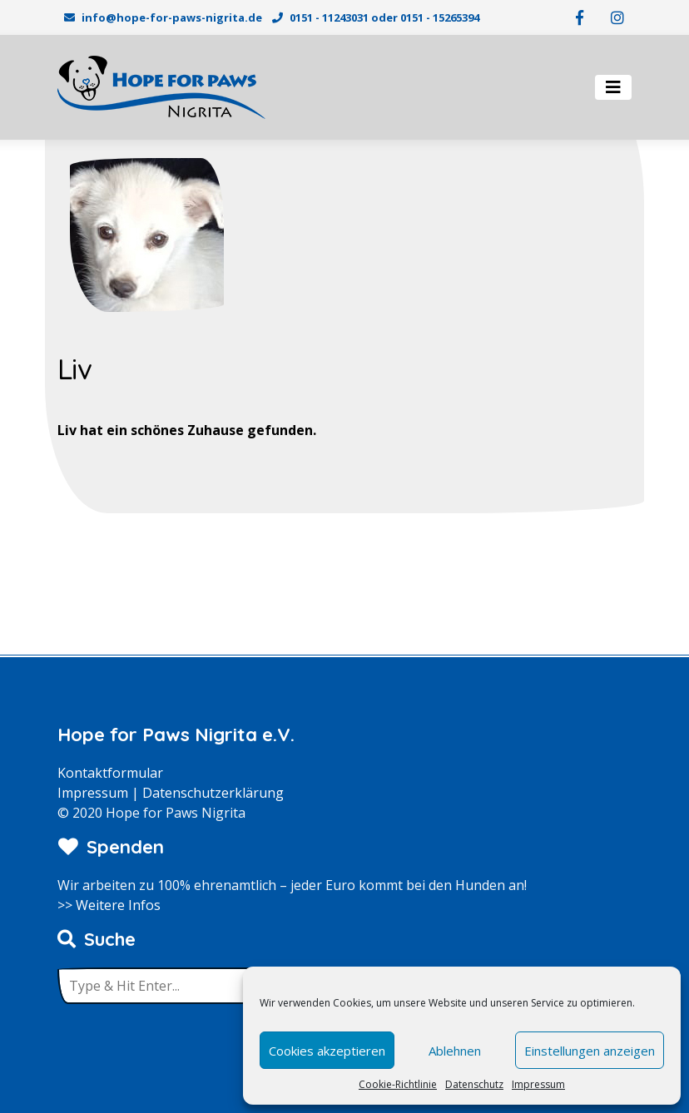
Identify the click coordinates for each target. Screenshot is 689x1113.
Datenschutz (474, 1084)
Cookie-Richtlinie (398, 1084)
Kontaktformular (110, 773)
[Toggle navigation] (613, 87)
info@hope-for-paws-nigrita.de (172, 17)
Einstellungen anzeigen (589, 1050)
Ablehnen (455, 1050)
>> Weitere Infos (109, 905)
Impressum (538, 1084)
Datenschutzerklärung (213, 793)
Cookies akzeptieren (327, 1050)
